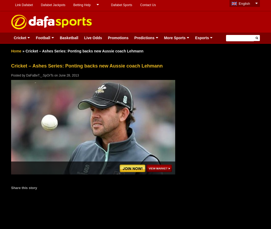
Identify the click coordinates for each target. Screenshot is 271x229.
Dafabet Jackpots (53, 5)
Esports (202, 38)
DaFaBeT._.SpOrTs (39, 75)
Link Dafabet (24, 5)
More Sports (175, 38)
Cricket (20, 38)
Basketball (69, 38)
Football (43, 38)
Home (16, 51)
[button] (257, 38)
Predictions (144, 38)
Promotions (118, 38)
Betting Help (82, 5)
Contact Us (148, 5)
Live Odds (93, 38)
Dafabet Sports (121, 5)
